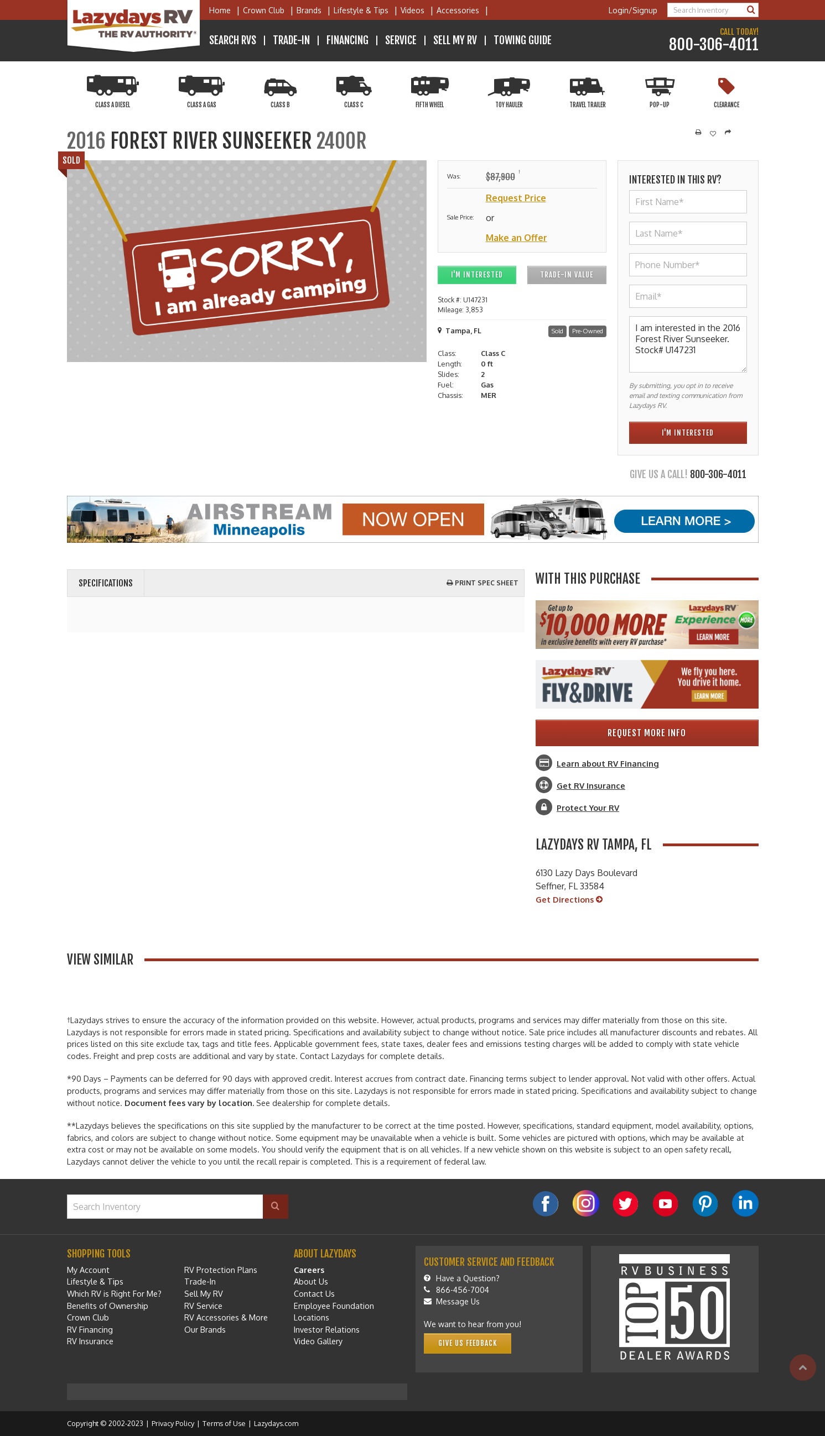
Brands (309, 10)
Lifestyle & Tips (361, 10)
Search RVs (232, 40)
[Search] (751, 10)
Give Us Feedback (467, 1343)
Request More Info (647, 732)
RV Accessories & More (226, 1317)
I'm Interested (477, 274)
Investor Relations (327, 1329)
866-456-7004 (456, 1290)
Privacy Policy (173, 1423)
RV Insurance (90, 1341)
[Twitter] (626, 1204)
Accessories (458, 10)
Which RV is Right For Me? (114, 1293)
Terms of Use (224, 1423)
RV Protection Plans (220, 1270)
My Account (88, 1270)
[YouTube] (665, 1204)
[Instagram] (586, 1203)
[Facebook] (546, 1204)
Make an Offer (516, 237)
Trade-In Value (566, 274)
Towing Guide (523, 40)
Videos (412, 10)
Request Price (516, 197)
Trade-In (291, 40)
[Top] (803, 1367)
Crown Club (263, 10)
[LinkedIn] (745, 1203)
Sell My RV (455, 40)
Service (401, 40)
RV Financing (90, 1329)
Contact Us (314, 1293)
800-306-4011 (714, 45)
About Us (311, 1281)
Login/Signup (633, 10)
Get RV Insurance (591, 785)
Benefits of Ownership (107, 1306)
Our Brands (205, 1329)
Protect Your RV (588, 808)
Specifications (106, 583)
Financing (347, 40)
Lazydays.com (276, 1423)
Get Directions (569, 900)
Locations (311, 1317)
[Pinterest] (705, 1204)
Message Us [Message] (452, 1301)
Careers (309, 1270)
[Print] (698, 133)
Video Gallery (318, 1341)
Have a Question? (462, 1278)
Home (220, 10)
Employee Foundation (334, 1306)
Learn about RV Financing (608, 763)
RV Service (203, 1306)
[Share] (728, 133)
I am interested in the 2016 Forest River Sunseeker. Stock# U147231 (688, 344)
